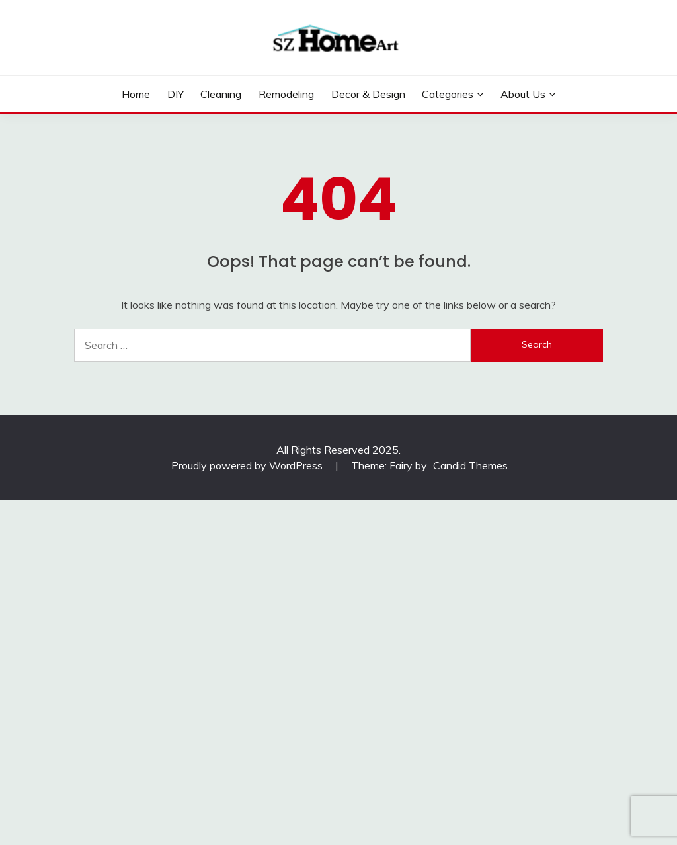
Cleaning (220, 94)
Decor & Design (368, 94)
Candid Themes (470, 465)
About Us (522, 94)
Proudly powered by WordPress (248, 465)
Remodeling (286, 94)
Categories (447, 94)
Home (136, 94)
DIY (175, 94)
